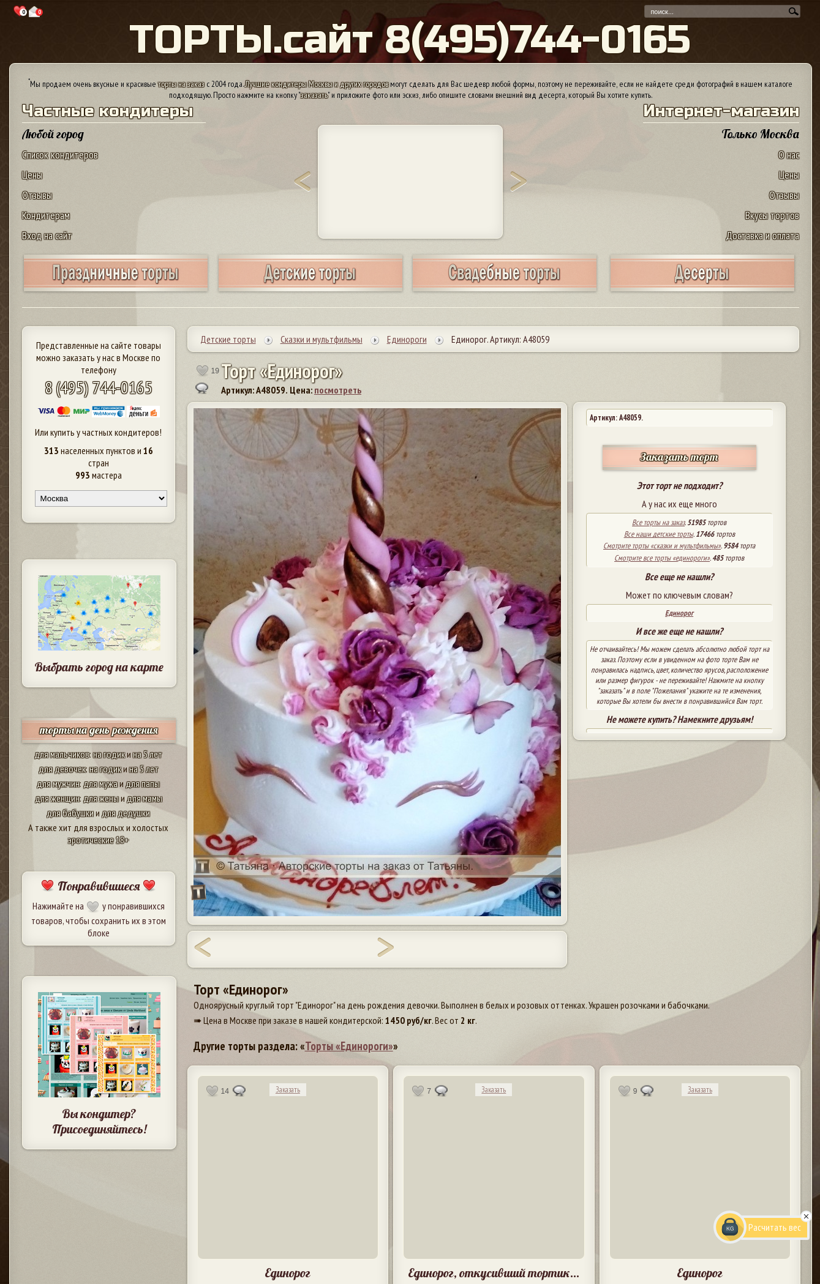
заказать (314, 94)
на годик (109, 754)
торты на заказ (181, 83)
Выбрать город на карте (99, 666)
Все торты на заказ (658, 522)
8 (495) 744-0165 (98, 387)
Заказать (288, 1089)
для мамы (144, 798)
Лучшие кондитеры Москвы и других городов (316, 83)
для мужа (100, 783)
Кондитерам (46, 215)
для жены (101, 798)
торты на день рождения (99, 730)
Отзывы (37, 195)
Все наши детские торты (658, 534)
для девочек (62, 769)
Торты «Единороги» (349, 1046)
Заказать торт (679, 457)
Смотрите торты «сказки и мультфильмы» (662, 545)
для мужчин (58, 783)
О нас (788, 154)
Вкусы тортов (772, 215)
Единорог (679, 613)
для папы (143, 783)
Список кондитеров (60, 154)
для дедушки (126, 813)
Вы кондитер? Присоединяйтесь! (99, 1121)
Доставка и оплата (762, 235)
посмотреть (337, 390)
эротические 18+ (98, 840)
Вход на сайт (47, 235)
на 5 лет (147, 754)
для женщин (57, 798)
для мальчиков (61, 754)
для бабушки (70, 813)
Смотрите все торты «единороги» (662, 558)
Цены (32, 175)
